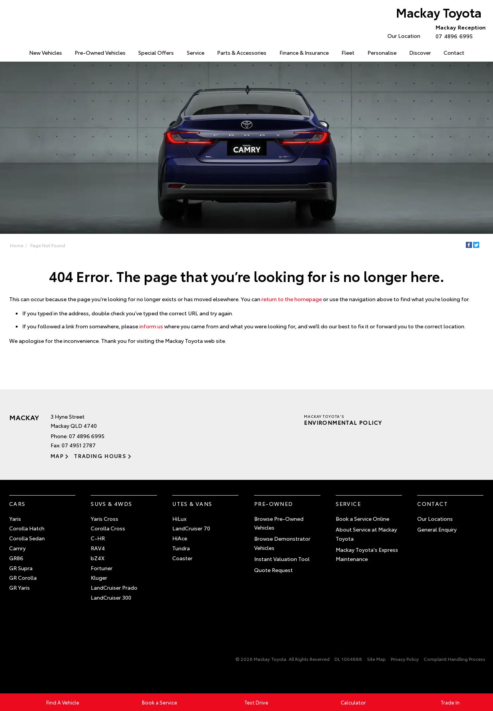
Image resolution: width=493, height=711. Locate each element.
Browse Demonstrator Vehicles (282, 543)
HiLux (179, 518)
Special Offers (156, 52)
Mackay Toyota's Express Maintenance (367, 554)
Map (57, 456)
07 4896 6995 (459, 31)
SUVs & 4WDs (111, 503)
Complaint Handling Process (454, 659)
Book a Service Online (362, 518)
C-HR (98, 538)
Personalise (382, 52)
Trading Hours (100, 456)
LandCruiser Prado (114, 587)
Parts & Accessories (241, 52)
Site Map (376, 659)
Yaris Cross (104, 518)
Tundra (181, 548)
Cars (17, 503)
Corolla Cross (108, 528)
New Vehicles (45, 52)
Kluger (99, 577)
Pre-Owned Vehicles (100, 52)
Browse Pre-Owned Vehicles (279, 523)
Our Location (403, 35)
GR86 (16, 558)
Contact (454, 52)
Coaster (182, 558)
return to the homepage (291, 299)
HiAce (179, 538)
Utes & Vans (192, 503)
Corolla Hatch (26, 528)
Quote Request (273, 570)
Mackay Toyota (439, 12)
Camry (17, 548)
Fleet (347, 52)
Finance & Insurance (304, 52)
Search (478, 53)
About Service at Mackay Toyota (366, 533)
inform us (151, 326)
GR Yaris (19, 587)
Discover (420, 52)
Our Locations (435, 518)
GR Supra (21, 568)
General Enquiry (437, 529)
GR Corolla (23, 577)
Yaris (15, 518)
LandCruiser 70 (191, 528)
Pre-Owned (273, 503)
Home (10, 51)
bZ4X (97, 558)
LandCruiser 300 (111, 597)
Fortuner (102, 568)
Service (195, 52)
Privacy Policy (405, 659)
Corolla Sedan (27, 538)
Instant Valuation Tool (282, 559)
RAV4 (98, 548)
